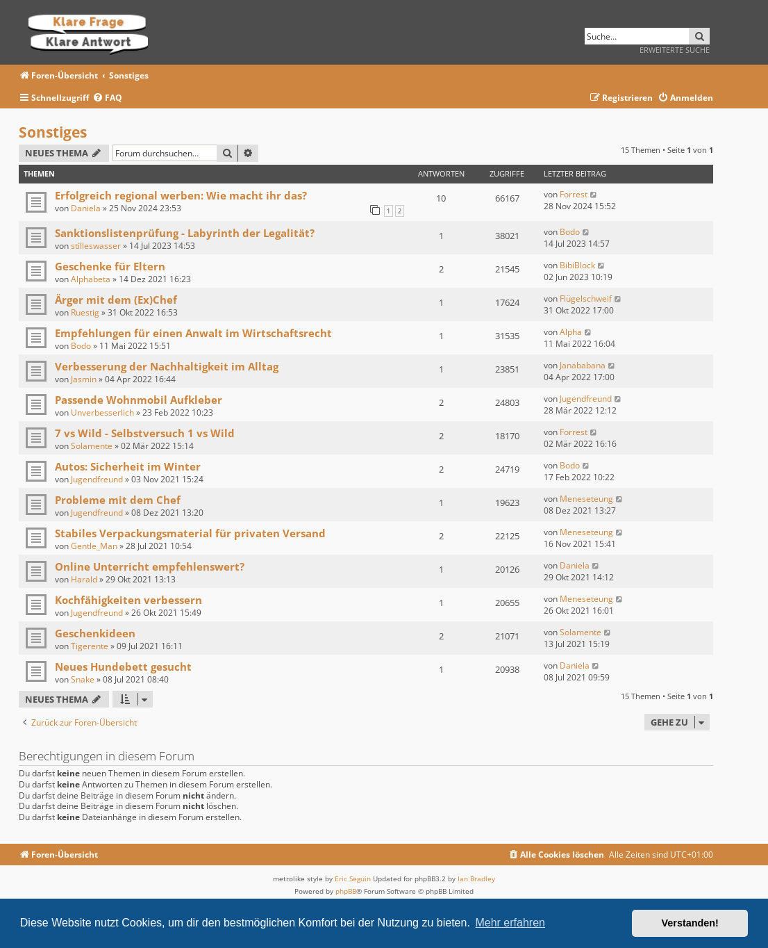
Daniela (86, 208)
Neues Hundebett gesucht (123, 666)
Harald (84, 579)
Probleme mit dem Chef (118, 500)
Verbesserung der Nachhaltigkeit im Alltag (166, 366)
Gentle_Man (94, 546)
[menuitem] (107, 98)
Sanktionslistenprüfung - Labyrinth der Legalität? (185, 233)
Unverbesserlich (102, 412)
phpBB (345, 891)
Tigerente (89, 646)
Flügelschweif (586, 298)
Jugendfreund (586, 398)
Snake (82, 679)
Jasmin (84, 379)
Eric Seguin (353, 878)
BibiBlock (577, 265)
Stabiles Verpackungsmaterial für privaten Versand (190, 533)
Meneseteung (586, 499)
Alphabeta (90, 279)
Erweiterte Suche (675, 49)
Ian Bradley (476, 878)
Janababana (583, 365)
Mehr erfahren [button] (510, 923)
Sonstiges (53, 132)
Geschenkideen (95, 633)
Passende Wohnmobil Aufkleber (138, 400)
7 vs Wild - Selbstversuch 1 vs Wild (145, 433)
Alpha (571, 332)
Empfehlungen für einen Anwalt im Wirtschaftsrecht (193, 333)
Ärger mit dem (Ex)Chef (116, 300)
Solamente (91, 446)
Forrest (573, 194)
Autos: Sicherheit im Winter (128, 466)
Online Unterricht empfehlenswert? (149, 566)
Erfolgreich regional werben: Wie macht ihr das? (181, 195)
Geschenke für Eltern (110, 266)
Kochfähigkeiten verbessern (128, 600)
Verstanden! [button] (690, 923)
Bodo (570, 232)
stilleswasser (96, 246)
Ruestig (85, 312)
